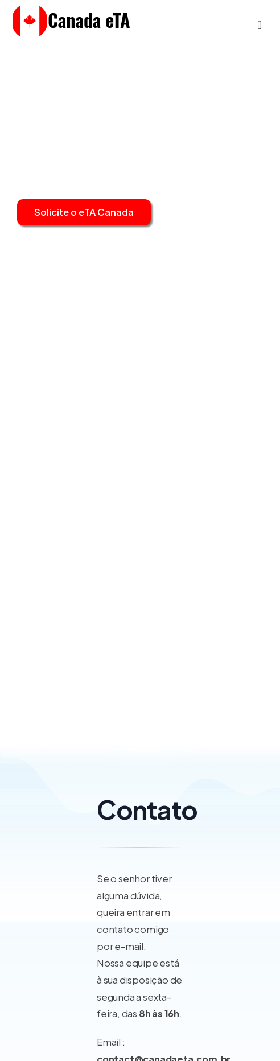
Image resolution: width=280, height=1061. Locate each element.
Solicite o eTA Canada (84, 212)
